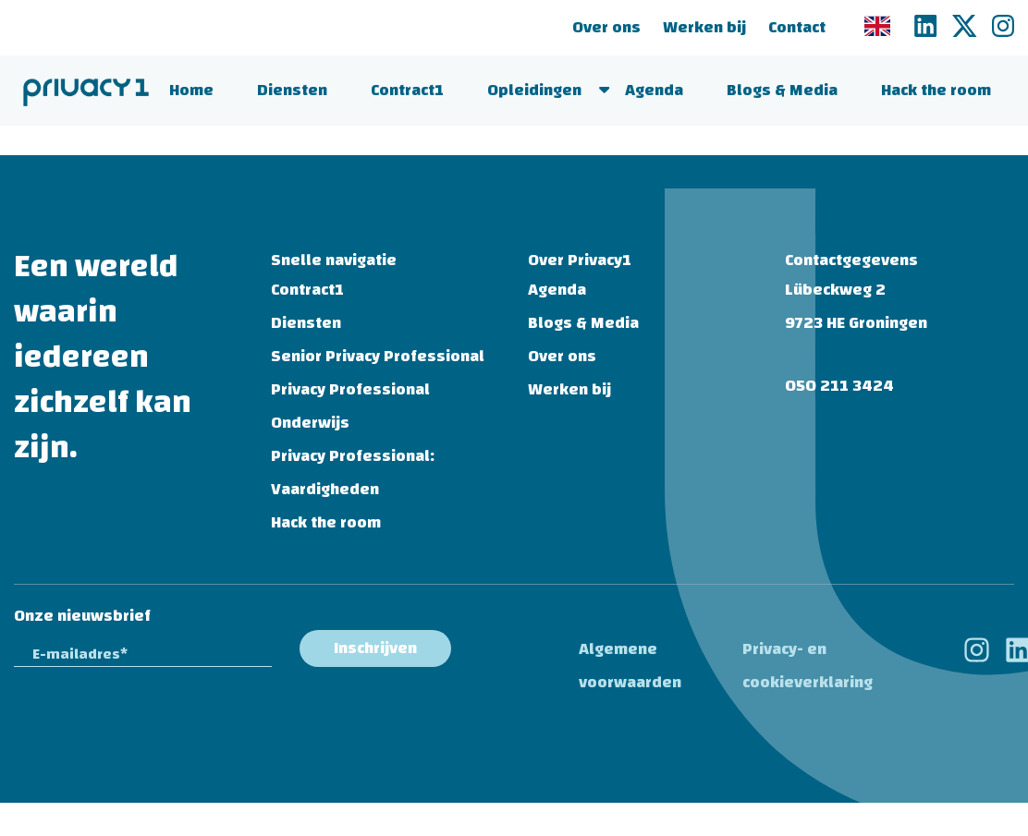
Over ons (606, 27)
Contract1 (407, 90)
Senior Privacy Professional (377, 356)
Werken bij (704, 27)
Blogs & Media (782, 90)
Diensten (292, 90)
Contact (797, 27)
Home (191, 90)
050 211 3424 (839, 385)
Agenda (654, 90)
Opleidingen (534, 90)
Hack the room (936, 90)
